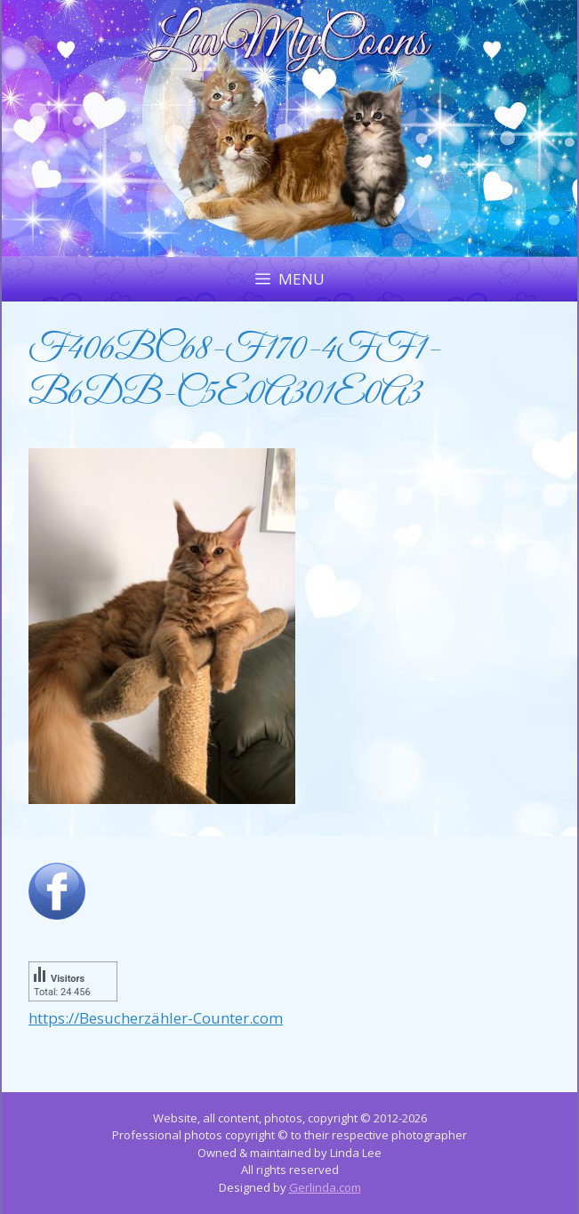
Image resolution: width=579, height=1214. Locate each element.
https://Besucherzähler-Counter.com (155, 1018)
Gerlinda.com (325, 1187)
